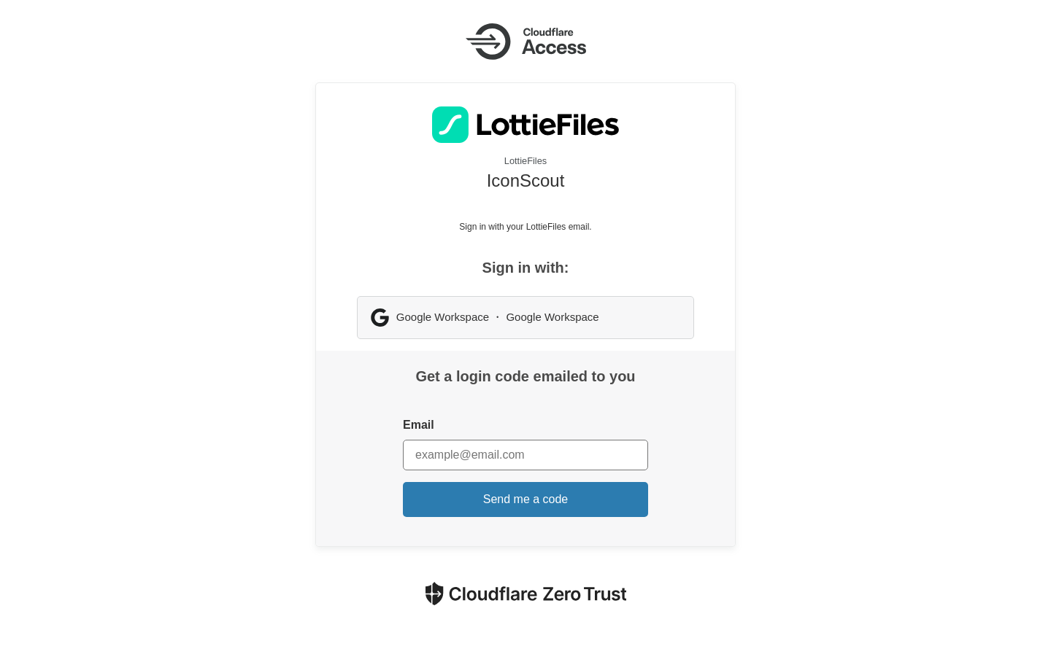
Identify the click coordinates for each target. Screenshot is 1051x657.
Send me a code (526, 499)
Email (418, 425)
